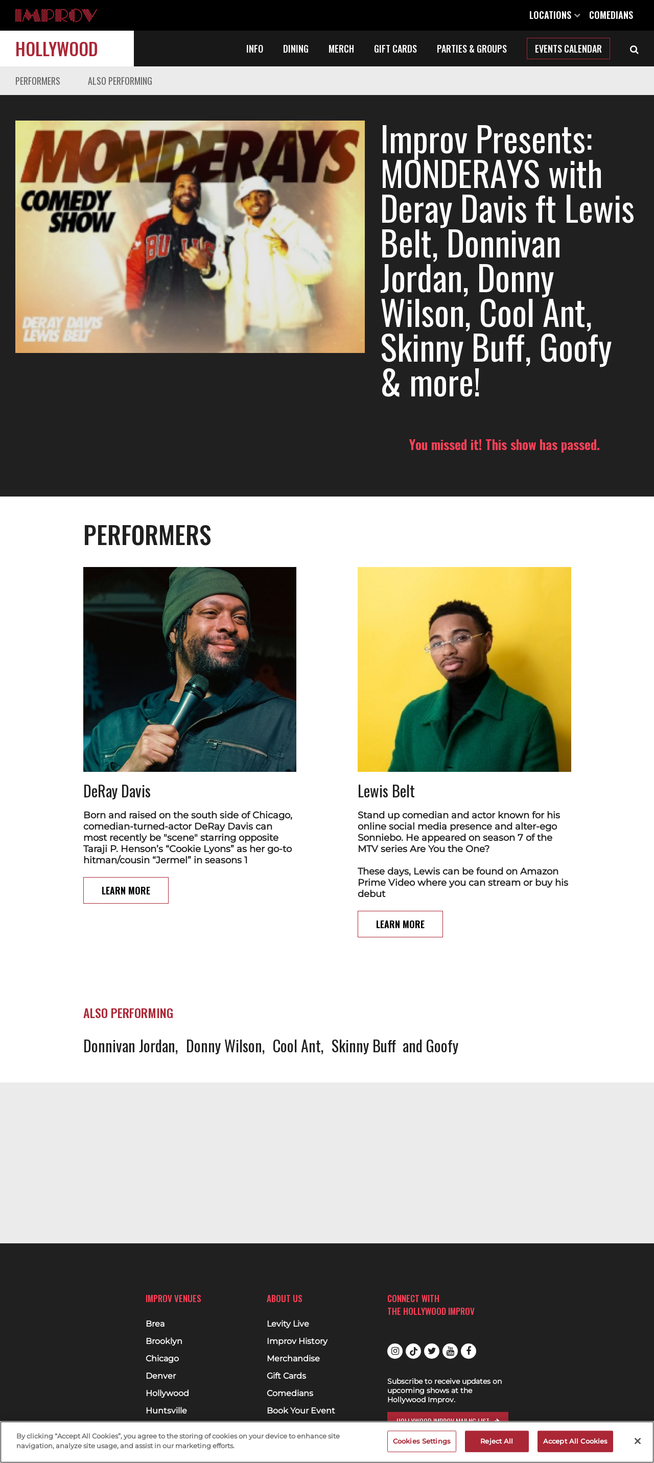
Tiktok (413, 1351)
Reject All (496, 1441)
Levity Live (288, 1324)
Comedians (611, 14)
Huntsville (166, 1411)
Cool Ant (297, 1010)
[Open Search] (634, 48)
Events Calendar (568, 48)
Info (254, 48)
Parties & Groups (472, 48)
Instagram (395, 1351)
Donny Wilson (224, 1010)
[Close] (637, 1441)
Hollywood (56, 48)
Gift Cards (395, 48)
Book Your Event (301, 1411)
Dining (296, 48)
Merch (341, 48)
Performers (37, 80)
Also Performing (120, 80)
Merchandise (293, 1359)
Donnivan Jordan (129, 1010)
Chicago (162, 1359)
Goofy (442, 1010)
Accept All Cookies (575, 1441)
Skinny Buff (364, 1010)
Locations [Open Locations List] (554, 14)
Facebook (468, 1351)
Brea (155, 1324)
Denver (161, 1376)
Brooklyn (164, 1341)
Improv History (297, 1341)
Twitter (431, 1351)
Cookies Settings (422, 1441)
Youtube (450, 1351)
